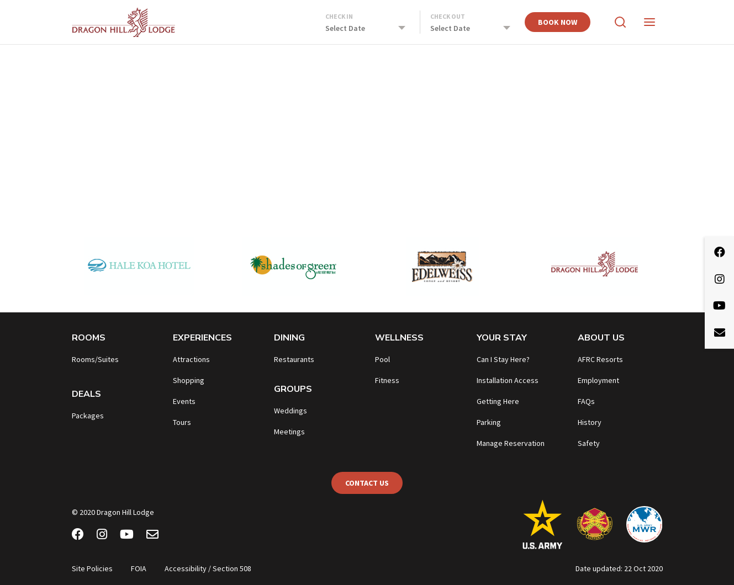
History (589, 422)
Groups (293, 389)
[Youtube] (127, 536)
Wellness (399, 338)
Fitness (387, 380)
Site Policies (92, 568)
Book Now (557, 22)
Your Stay (502, 338)
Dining (289, 338)
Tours (182, 422)
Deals (86, 394)
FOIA (138, 568)
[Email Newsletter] (152, 536)
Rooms (88, 338)
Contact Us (367, 483)
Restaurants (294, 359)
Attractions (191, 359)
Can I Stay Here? (503, 359)
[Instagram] (102, 536)
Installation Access (507, 380)
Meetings (289, 432)
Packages (88, 416)
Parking (489, 422)
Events (184, 401)
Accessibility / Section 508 (208, 568)
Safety (589, 443)
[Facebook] (78, 536)
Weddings (290, 411)
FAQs (586, 401)
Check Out (447, 16)
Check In (339, 16)
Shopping (188, 380)
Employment (598, 380)
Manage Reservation (511, 443)
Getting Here (498, 401)
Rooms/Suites (95, 359)
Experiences (202, 338)
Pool (382, 359)
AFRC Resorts (600, 359)
